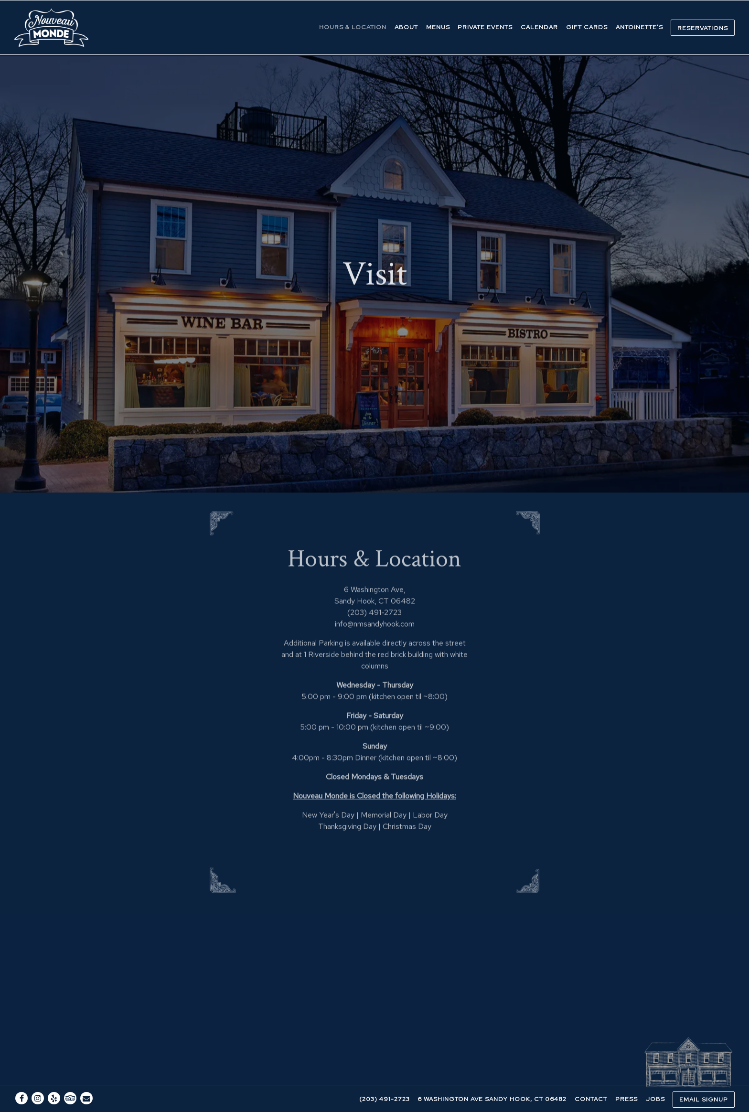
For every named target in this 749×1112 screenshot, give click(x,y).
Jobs (655, 1077)
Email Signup (703, 1078)
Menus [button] (438, 27)
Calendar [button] (539, 27)
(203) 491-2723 (384, 1077)
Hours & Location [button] (352, 27)
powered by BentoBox (374, 1101)
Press (626, 1077)
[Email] (86, 1076)
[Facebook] (21, 1076)
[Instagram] (38, 1076)
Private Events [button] (485, 27)
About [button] (406, 27)
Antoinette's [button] (639, 27)
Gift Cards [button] (587, 27)
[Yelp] (54, 1076)
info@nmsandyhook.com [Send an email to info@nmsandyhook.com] (375, 582)
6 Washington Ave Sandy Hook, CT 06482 (492, 1077)
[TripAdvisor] (70, 1076)
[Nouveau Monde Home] (52, 27)
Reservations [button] (702, 28)
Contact (591, 1077)
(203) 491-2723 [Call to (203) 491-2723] (374, 571)
